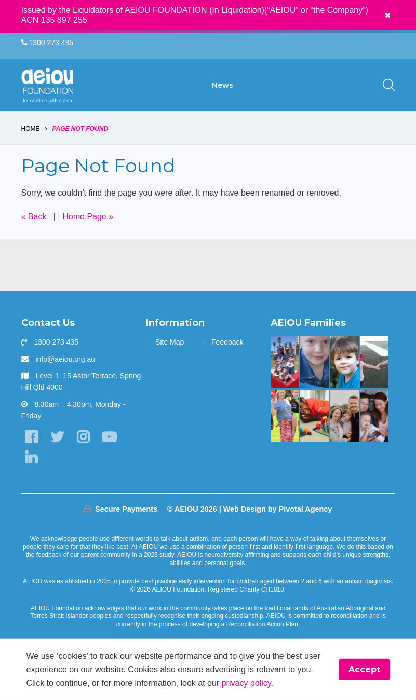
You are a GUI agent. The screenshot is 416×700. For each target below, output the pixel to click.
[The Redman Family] (314, 362)
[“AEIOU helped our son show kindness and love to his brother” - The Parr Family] (285, 362)
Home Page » (87, 216)
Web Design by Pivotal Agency (277, 509)
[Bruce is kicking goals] (285, 416)
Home (30, 128)
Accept (364, 670)
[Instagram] (83, 437)
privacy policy (246, 682)
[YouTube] (109, 437)
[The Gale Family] (344, 362)
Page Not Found (80, 128)
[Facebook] (31, 437)
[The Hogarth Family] (374, 362)
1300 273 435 (47, 42)
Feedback (227, 342)
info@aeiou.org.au (65, 359)
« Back (34, 216)
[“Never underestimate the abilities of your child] (374, 416)
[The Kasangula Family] (314, 416)
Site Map (169, 342)
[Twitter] (57, 437)
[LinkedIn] (31, 457)
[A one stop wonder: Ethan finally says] (344, 416)
